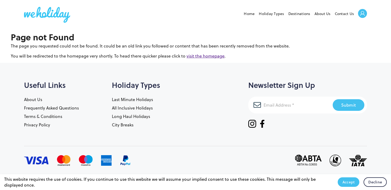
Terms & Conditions (43, 116)
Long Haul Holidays (131, 116)
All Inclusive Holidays (132, 108)
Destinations (299, 13)
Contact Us (344, 13)
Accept (348, 182)
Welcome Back (362, 14)
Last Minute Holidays (132, 99)
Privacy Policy (37, 125)
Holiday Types (271, 13)
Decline (375, 182)
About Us (322, 13)
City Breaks (122, 125)
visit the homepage (206, 56)
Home (249, 13)
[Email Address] (290, 105)
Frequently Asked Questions (51, 108)
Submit (348, 105)
